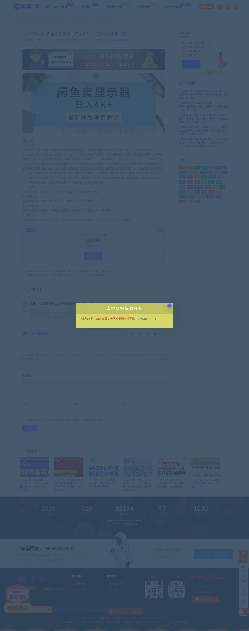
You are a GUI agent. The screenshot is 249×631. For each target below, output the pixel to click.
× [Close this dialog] (170, 306)
